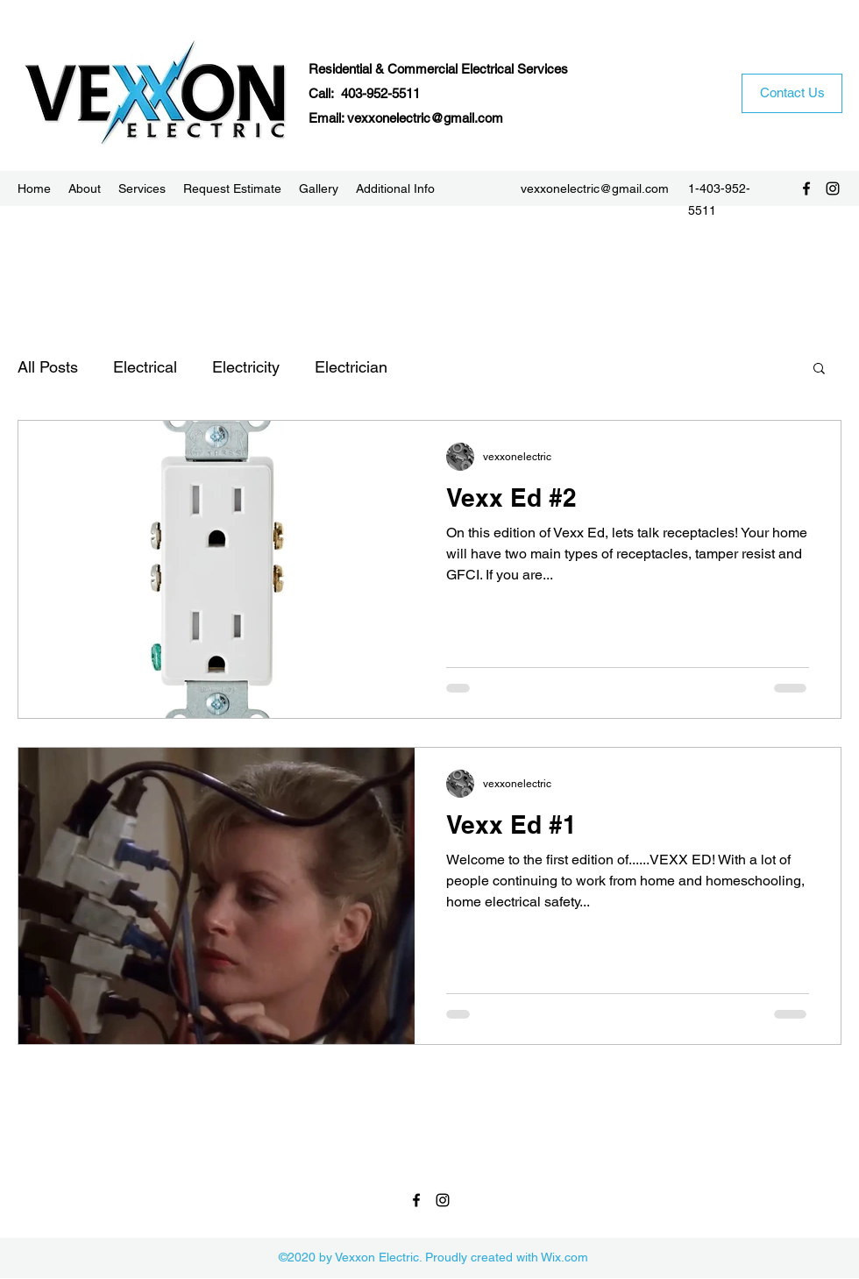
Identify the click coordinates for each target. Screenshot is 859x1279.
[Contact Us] (792, 93)
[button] (819, 369)
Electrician (351, 367)
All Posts (48, 367)
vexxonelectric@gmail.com (425, 117)
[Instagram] (832, 188)
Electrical (145, 367)
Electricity (246, 367)
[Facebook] (806, 188)
